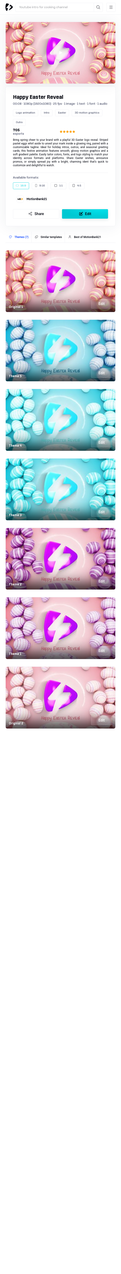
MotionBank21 (37, 199)
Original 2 (16, 723)
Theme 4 (15, 445)
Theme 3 (15, 515)
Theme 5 (15, 376)
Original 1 (16, 307)
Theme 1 (15, 654)
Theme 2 (15, 584)
